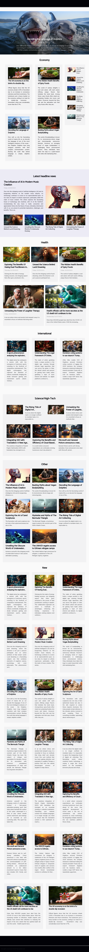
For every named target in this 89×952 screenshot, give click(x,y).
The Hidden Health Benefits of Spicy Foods (48, 82)
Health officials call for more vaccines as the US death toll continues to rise (65, 312)
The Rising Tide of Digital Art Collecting (79, 99)
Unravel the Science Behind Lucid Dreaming (80, 80)
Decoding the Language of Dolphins (44, 39)
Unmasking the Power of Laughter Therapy (80, 108)
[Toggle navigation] (5, 3)
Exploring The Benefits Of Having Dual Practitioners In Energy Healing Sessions (16, 267)
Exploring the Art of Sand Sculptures (16, 517)
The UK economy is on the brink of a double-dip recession (18, 83)
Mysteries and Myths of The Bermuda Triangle (80, 117)
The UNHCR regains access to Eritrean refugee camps (44, 547)
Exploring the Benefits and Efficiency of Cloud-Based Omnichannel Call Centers (44, 442)
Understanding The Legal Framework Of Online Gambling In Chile (44, 356)
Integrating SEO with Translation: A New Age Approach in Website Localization (17, 444)
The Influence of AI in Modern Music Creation (80, 71)
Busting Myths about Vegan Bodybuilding (48, 131)
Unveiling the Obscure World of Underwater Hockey (80, 90)
